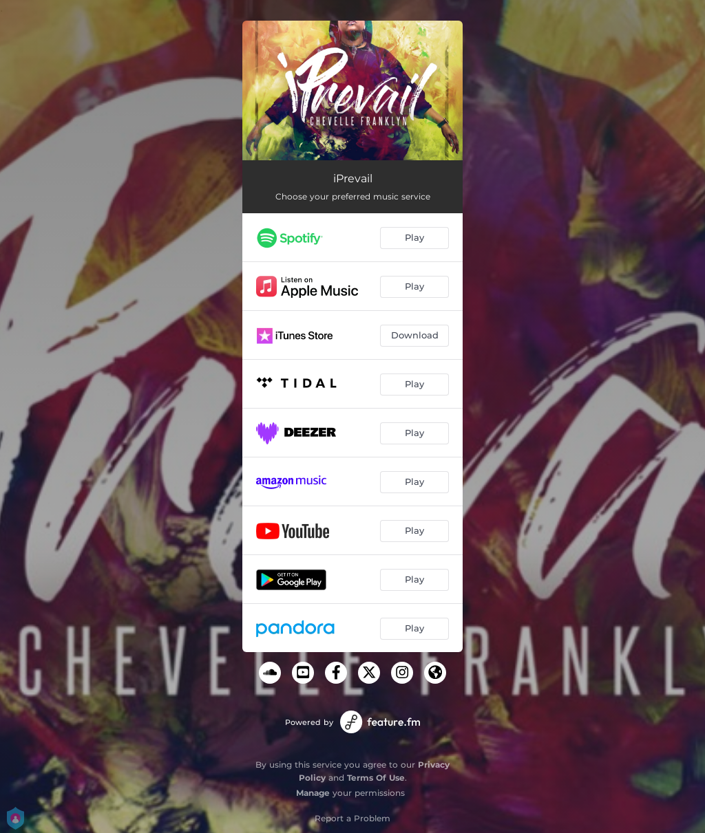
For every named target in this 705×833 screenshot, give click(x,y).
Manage (313, 793)
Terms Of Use (376, 777)
